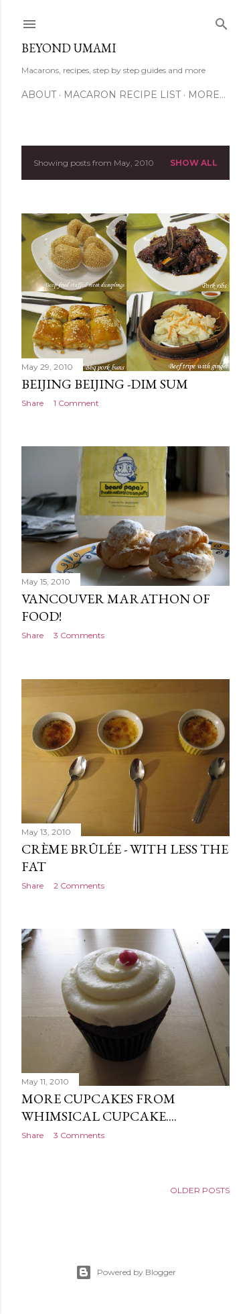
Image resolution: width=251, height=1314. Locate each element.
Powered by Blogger (126, 1272)
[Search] (222, 21)
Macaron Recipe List (122, 95)
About (38, 95)
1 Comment (76, 403)
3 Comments (79, 635)
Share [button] (32, 403)
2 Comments (79, 885)
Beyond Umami (68, 48)
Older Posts (200, 1190)
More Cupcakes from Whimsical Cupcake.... (99, 1107)
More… (207, 95)
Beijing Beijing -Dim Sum (104, 384)
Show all (194, 163)
